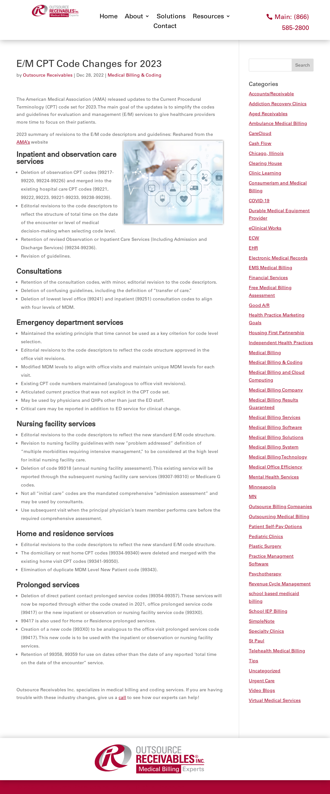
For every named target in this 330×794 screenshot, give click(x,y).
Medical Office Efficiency (275, 467)
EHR (253, 248)
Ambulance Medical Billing (278, 123)
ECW (254, 238)
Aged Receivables (268, 114)
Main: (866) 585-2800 (292, 22)
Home (109, 17)
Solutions (171, 17)
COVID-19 (259, 200)
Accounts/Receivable (271, 94)
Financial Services (268, 277)
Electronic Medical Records (278, 258)
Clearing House (265, 163)
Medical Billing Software (275, 427)
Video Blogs (262, 690)
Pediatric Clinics (266, 536)
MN (253, 496)
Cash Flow (260, 143)
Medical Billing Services (274, 417)
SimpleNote (262, 621)
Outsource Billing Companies (280, 506)
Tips (253, 661)
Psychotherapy (265, 574)
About (134, 17)
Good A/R (259, 305)
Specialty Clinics (266, 631)
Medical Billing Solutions (276, 437)
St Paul (256, 641)
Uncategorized (264, 671)
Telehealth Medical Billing (277, 651)
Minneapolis (262, 487)
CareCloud (260, 133)
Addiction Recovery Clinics (277, 104)
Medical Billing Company (276, 390)
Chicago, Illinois (266, 153)
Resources (208, 17)
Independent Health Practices (281, 342)
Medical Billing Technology (278, 457)
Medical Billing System (273, 447)
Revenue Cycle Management (280, 584)
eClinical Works (265, 228)
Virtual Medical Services (275, 700)
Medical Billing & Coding (134, 75)
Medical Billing (265, 352)
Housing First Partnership (276, 333)
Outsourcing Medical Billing (279, 516)
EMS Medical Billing (270, 267)
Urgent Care (262, 681)
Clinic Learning (265, 173)
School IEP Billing (268, 611)
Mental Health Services (274, 477)
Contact (165, 27)
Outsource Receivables (48, 75)
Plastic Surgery (265, 546)
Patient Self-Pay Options (275, 526)
